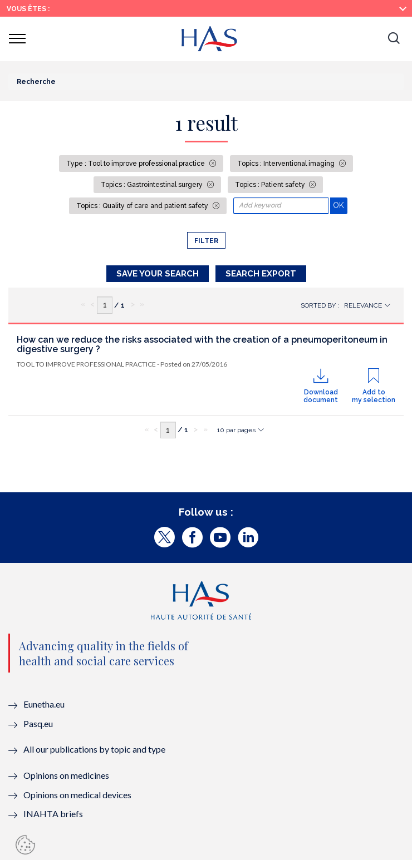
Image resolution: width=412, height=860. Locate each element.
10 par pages (236, 430)
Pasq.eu (38, 723)
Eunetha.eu (44, 704)
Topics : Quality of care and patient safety (143, 206)
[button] (393, 39)
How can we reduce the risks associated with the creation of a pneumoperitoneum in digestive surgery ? (202, 344)
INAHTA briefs (53, 813)
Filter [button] (206, 241)
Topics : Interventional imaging (286, 163)
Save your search (157, 274)
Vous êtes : (28, 9)
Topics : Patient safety (271, 185)
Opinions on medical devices (77, 794)
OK (340, 205)
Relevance (363, 305)
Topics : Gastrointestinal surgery (152, 185)
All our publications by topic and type (94, 749)
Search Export (260, 274)
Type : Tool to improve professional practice (136, 163)
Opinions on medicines (66, 775)
